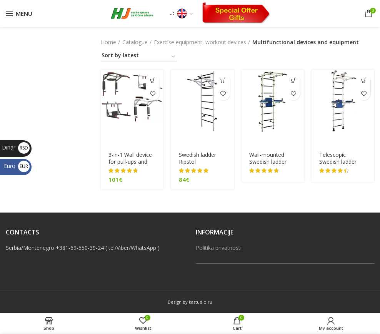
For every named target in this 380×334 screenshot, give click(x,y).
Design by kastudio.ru (190, 302)
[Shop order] (139, 56)
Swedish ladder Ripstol (197, 158)
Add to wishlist (153, 93)
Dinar (16, 147)
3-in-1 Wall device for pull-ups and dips (130, 161)
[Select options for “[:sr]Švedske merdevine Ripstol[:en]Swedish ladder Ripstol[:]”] (223, 80)
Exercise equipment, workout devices (200, 42)
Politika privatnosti (219, 247)
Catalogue (135, 42)
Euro (17, 165)
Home (108, 42)
